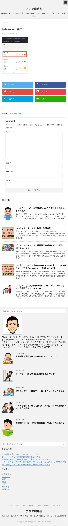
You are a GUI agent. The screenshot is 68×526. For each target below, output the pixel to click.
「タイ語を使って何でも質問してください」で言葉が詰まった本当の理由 (34, 462)
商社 (4, 482)
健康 (4, 479)
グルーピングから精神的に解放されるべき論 (35, 374)
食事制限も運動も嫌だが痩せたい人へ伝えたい (36, 356)
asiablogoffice (15, 113)
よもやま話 (7, 474)
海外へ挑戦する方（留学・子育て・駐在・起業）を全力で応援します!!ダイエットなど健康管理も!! (34, 516)
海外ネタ (6, 487)
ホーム (10, 505)
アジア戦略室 (34, 8)
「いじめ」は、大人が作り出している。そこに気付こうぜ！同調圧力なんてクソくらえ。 (40, 287)
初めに (18, 505)
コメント (9, 132)
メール (9, 172)
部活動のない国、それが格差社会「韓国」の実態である (40, 423)
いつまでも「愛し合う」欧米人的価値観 (33, 228)
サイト (8, 180)
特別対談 (6, 489)
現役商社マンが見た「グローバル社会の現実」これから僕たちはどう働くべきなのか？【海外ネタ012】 (41, 266)
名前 (8, 163)
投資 (4, 484)
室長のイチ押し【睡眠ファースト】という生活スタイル (40, 391)
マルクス (6, 477)
